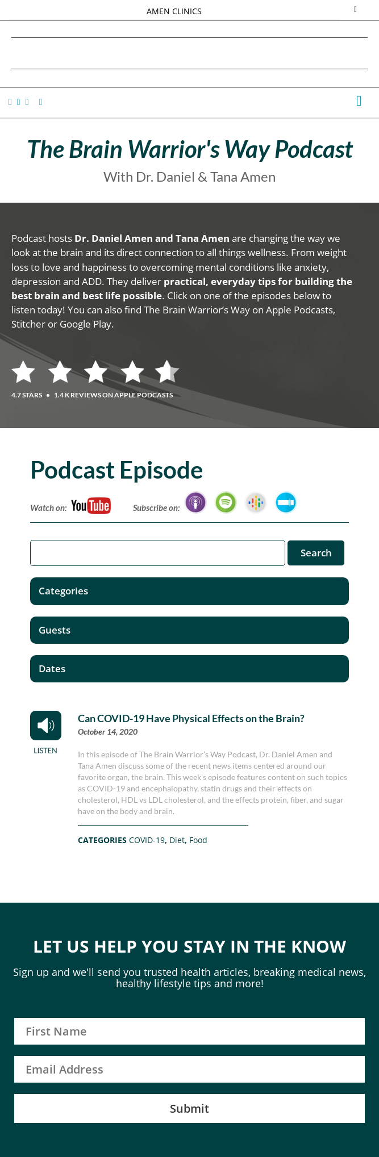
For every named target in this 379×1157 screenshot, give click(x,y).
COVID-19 (147, 840)
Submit (189, 1108)
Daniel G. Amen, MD (189, 53)
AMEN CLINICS (174, 11)
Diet (177, 840)
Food (198, 840)
